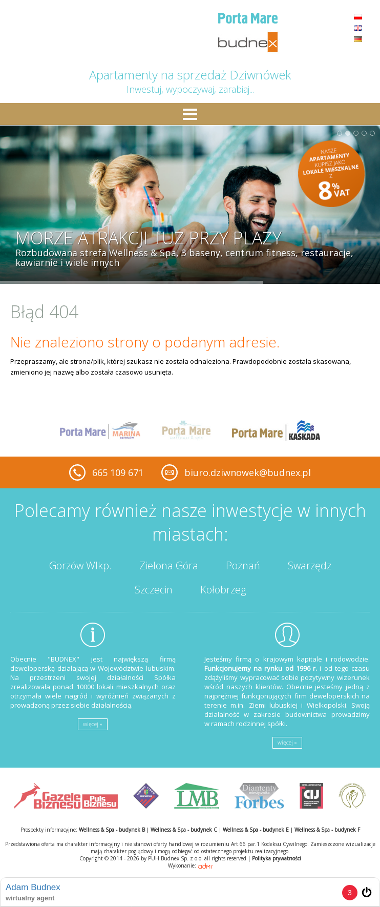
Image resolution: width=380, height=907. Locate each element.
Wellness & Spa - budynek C (184, 829)
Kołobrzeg (223, 589)
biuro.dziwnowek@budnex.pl (247, 472)
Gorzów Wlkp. (80, 565)
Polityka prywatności (276, 858)
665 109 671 (117, 472)
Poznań (243, 565)
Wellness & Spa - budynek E (256, 829)
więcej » (92, 724)
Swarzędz (309, 565)
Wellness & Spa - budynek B (112, 829)
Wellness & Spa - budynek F (327, 829)
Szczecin (154, 589)
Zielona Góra (168, 565)
